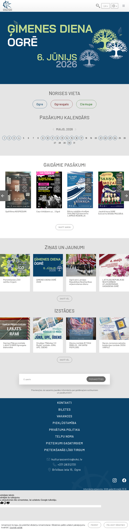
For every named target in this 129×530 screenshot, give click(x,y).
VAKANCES (64, 416)
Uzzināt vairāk (16, 527)
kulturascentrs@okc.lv (64, 459)
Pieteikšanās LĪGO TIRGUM (64, 450)
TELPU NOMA (64, 436)
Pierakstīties (96, 379)
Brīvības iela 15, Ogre (64, 469)
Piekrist (94, 525)
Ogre (39, 104)
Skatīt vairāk (64, 227)
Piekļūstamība (64, 423)
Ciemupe (86, 104)
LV (105, 6)
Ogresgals (61, 104)
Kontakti (64, 402)
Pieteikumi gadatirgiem (64, 443)
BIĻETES (64, 409)
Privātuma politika (64, 429)
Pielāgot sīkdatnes (116, 525)
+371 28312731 (64, 464)
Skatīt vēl (64, 299)
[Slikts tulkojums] (6, 503)
